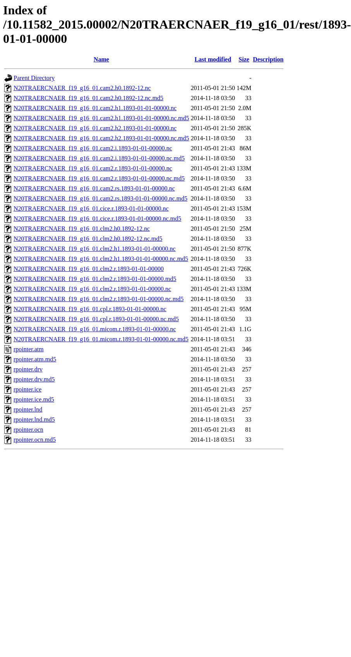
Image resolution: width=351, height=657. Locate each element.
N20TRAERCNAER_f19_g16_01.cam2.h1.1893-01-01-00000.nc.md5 (101, 118)
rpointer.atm (29, 349)
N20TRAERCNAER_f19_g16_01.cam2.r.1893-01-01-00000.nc (93, 168)
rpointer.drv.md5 (34, 379)
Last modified (213, 59)
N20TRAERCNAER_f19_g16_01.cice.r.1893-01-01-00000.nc (91, 208)
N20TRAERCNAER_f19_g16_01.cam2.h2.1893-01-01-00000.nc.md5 (101, 138)
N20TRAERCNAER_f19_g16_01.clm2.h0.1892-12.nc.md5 (88, 238)
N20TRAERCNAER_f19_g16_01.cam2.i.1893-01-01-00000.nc (93, 148)
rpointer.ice (27, 389)
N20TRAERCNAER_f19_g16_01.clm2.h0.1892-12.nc (82, 228)
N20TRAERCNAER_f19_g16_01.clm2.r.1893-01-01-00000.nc (92, 289)
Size (244, 59)
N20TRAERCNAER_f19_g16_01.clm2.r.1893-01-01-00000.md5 (95, 279)
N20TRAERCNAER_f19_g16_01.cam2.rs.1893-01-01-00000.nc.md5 (100, 198)
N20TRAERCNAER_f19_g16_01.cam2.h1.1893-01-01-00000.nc (95, 108)
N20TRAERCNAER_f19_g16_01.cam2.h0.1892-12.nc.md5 (88, 98)
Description (268, 59)
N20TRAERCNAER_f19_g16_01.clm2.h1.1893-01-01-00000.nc (95, 248)
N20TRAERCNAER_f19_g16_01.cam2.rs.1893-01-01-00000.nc (94, 188)
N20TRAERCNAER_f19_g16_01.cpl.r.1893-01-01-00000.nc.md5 (96, 319)
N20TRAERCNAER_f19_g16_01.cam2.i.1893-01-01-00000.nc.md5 (99, 158)
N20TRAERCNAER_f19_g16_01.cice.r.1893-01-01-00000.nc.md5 (97, 218)
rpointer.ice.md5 (34, 399)
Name (101, 59)
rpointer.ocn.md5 (35, 439)
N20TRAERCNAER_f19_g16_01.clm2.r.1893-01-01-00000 (89, 269)
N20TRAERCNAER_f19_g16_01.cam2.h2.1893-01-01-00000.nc (95, 128)
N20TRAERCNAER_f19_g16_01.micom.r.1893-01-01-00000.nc (95, 329)
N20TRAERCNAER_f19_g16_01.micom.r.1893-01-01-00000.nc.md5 (101, 339)
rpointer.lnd (28, 409)
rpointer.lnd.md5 (34, 419)
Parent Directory (34, 78)
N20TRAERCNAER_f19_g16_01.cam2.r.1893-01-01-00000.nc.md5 (99, 178)
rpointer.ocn (28, 429)
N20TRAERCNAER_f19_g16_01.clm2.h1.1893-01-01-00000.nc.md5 (101, 258)
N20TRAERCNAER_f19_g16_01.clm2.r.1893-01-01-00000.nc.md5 (99, 299)
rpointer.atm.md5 (35, 359)
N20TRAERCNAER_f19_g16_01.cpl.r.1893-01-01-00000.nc (90, 309)
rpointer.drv (28, 369)
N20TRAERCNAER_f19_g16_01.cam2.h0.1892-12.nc (82, 88)
